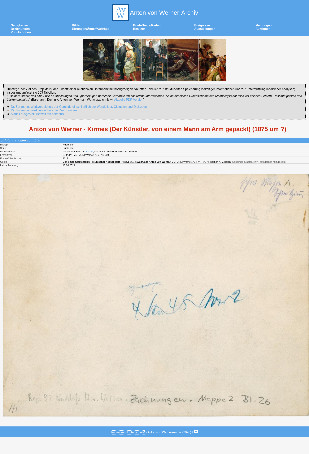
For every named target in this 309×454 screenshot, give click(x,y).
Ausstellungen (204, 28)
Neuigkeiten (19, 25)
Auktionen (262, 28)
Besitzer (139, 28)
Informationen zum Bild (20, 140)
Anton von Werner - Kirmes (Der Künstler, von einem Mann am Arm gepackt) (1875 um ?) (157, 129)
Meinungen (263, 25)
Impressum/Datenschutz (127, 432)
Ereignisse (202, 25)
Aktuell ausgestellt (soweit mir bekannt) (37, 114)
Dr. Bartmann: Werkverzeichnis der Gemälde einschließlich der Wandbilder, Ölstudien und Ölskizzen (79, 106)
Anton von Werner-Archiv (154, 12)
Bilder (76, 25)
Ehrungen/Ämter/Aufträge (90, 28)
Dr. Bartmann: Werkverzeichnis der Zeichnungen (44, 110)
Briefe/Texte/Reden (147, 25)
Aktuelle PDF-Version (128, 99)
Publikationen (21, 32)
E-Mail (89, 151)
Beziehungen (20, 28)
